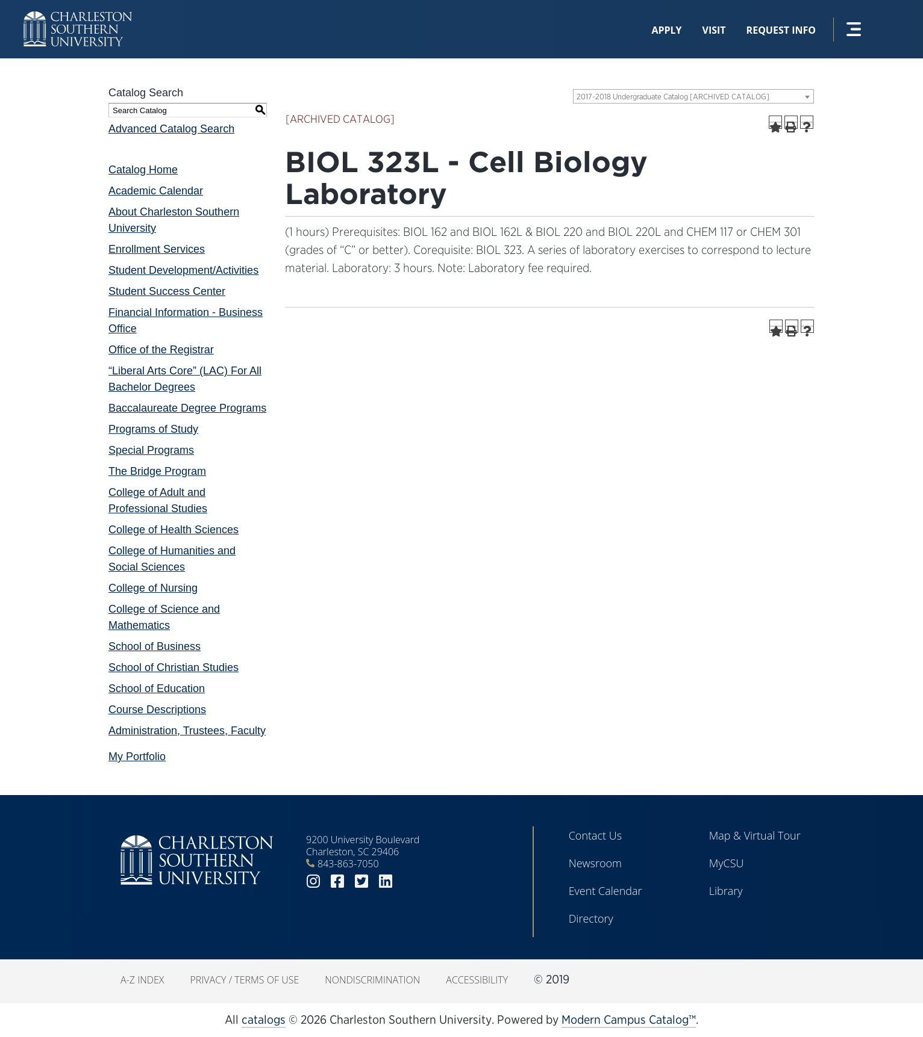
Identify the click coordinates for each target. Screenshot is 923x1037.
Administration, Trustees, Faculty (187, 731)
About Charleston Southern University (173, 220)
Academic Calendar (155, 191)
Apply (666, 30)
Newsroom (595, 863)
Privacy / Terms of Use (244, 979)
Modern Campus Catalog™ (629, 1019)
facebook (337, 881)
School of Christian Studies (173, 667)
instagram (313, 881)
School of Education (156, 689)
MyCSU (726, 863)
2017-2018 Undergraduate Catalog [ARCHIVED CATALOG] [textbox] (673, 96)
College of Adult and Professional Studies (157, 500)
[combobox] (693, 96)
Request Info (781, 30)
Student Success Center (166, 291)
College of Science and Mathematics (164, 617)
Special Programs (151, 450)
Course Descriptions (157, 710)
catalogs (264, 1019)
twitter (361, 881)
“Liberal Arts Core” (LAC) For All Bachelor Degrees (184, 379)
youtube (409, 881)
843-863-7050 (348, 863)
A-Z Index (142, 979)
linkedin (385, 881)
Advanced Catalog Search (171, 129)
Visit (714, 30)
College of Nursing (153, 588)
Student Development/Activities (183, 270)
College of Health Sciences (173, 530)
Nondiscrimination (372, 979)
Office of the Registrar (161, 350)
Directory (591, 918)
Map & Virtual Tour (755, 835)
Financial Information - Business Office (185, 320)
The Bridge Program (157, 471)
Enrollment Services (156, 249)
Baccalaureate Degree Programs (187, 408)
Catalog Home (143, 170)
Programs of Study (153, 429)
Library (726, 891)
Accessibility (477, 979)
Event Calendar (605, 891)
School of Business (154, 646)
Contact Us (595, 835)
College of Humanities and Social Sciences (172, 559)
